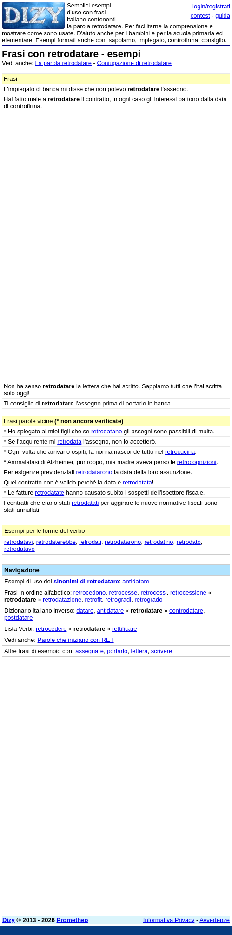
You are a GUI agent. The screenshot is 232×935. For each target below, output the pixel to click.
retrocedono (89, 592)
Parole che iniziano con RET (76, 639)
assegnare (89, 650)
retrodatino (158, 541)
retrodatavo (19, 548)
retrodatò (189, 541)
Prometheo (72, 919)
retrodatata (137, 482)
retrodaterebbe (56, 541)
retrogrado (148, 599)
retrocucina (180, 451)
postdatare (18, 617)
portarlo (117, 650)
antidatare (135, 581)
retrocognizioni (197, 461)
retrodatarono (94, 472)
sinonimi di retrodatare (86, 581)
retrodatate (49, 492)
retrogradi (119, 599)
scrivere (161, 650)
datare (84, 610)
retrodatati (85, 502)
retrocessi (153, 592)
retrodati (90, 541)
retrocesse (123, 592)
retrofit (93, 599)
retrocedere (51, 628)
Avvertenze (214, 919)
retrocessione (188, 592)
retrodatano (106, 431)
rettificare (124, 628)
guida (222, 15)
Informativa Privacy (169, 919)
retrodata (69, 441)
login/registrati (211, 6)
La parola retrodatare (63, 62)
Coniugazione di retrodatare (134, 62)
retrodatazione (62, 599)
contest (200, 15)
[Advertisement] (116, 844)
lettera (139, 650)
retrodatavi (18, 541)
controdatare (186, 610)
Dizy (8, 919)
